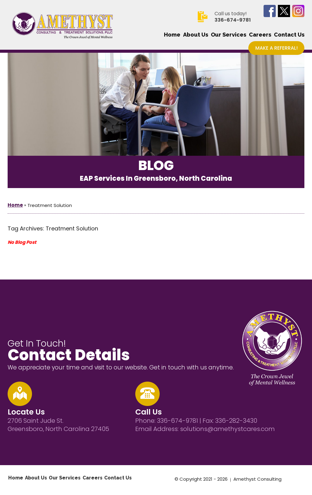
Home (172, 34)
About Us (195, 34)
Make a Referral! (276, 48)
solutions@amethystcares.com (227, 429)
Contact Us (289, 34)
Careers (260, 34)
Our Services (228, 34)
